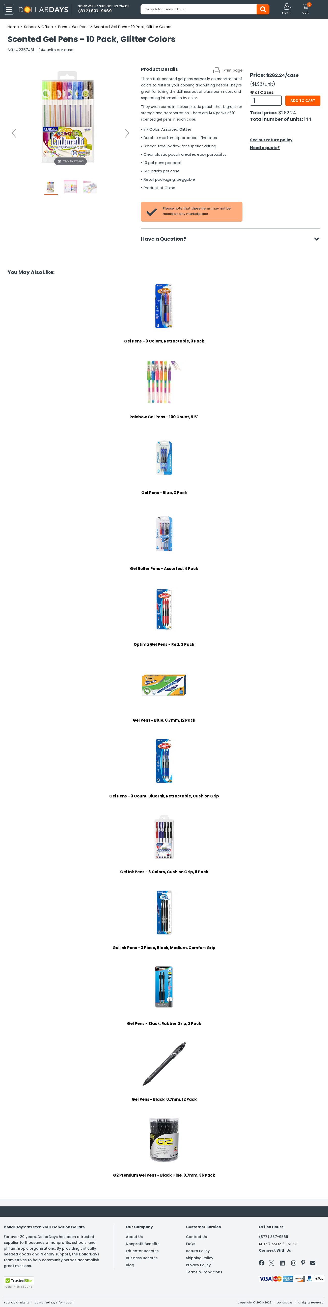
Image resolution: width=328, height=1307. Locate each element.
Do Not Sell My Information (54, 1302)
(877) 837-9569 (273, 1236)
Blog (130, 1265)
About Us (134, 1236)
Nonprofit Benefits (142, 1243)
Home (13, 26)
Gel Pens (80, 26)
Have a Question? (166, 238)
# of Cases (262, 92)
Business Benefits (142, 1257)
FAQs (190, 1243)
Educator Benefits (142, 1250)
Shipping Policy (199, 1257)
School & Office (38, 26)
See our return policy (271, 140)
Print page (233, 70)
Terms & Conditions (204, 1272)
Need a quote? (265, 147)
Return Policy (198, 1250)
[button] (286, 9)
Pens (62, 26)
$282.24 (287, 112)
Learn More (283, 1296)
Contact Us (196, 1236)
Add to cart (302, 100)
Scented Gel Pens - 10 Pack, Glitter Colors (132, 26)
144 (307, 119)
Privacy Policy (198, 1265)
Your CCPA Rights (16, 1302)
